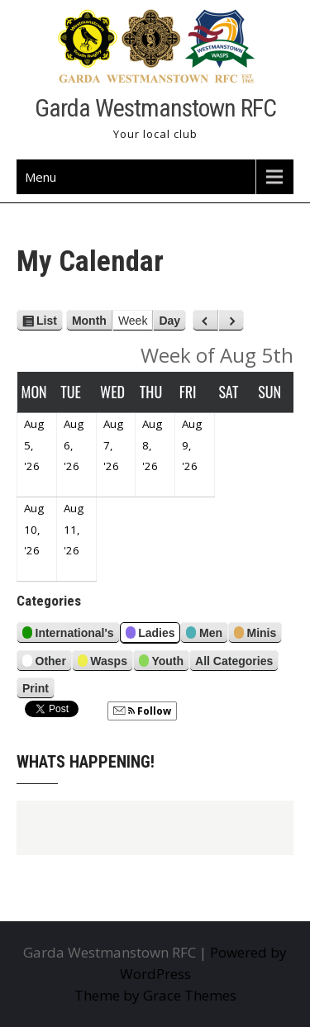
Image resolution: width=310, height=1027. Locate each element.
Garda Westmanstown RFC (155, 107)
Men (204, 635)
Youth (161, 663)
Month (89, 320)
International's (68, 635)
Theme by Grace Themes (155, 995)
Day (169, 320)
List (46, 320)
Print (38, 688)
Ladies (150, 635)
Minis (255, 635)
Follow (142, 711)
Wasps (102, 663)
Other (44, 663)
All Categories (234, 661)
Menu (40, 177)
